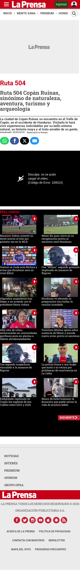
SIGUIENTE (67, 417)
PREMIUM (12, 470)
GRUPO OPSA (13, 485)
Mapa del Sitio (21, 549)
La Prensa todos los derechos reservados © (40, 504)
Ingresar (61, 4)
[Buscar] (74, 13)
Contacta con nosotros (28, 540)
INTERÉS (11, 463)
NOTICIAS (11, 456)
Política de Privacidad (54, 531)
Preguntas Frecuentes (50, 549)
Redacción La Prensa (37, 132)
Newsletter (57, 540)
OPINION (10, 478)
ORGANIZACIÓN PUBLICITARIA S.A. (40, 510)
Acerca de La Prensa (21, 531)
